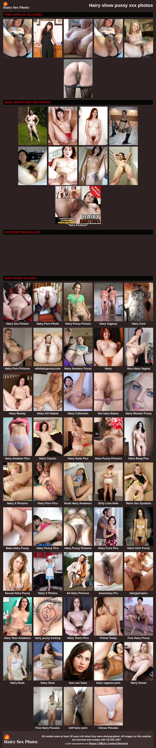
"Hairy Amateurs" (78, 224)
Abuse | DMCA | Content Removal (108, 743)
